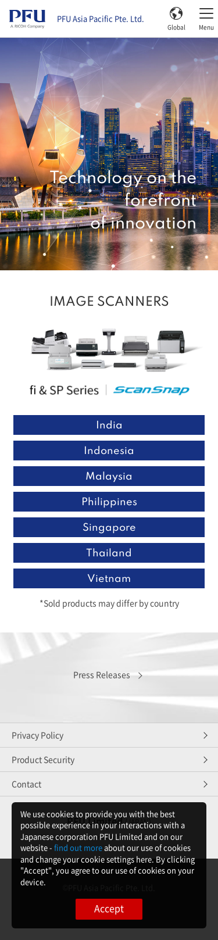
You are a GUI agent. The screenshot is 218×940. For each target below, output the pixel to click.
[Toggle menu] (206, 18)
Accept (109, 908)
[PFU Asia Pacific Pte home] (27, 18)
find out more (78, 847)
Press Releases (101, 674)
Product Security (43, 759)
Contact (26, 783)
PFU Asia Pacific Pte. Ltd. (100, 18)
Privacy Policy (37, 735)
